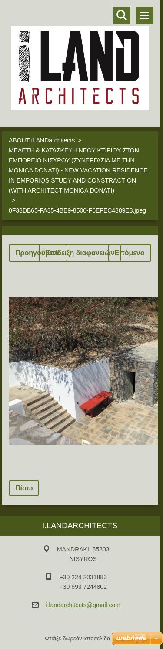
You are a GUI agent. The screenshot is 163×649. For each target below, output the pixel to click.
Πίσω (24, 488)
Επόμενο (130, 253)
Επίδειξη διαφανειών (79, 253)
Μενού (144, 15)
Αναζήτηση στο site (121, 15)
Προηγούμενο (38, 253)
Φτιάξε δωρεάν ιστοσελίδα (77, 638)
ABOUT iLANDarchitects (42, 140)
